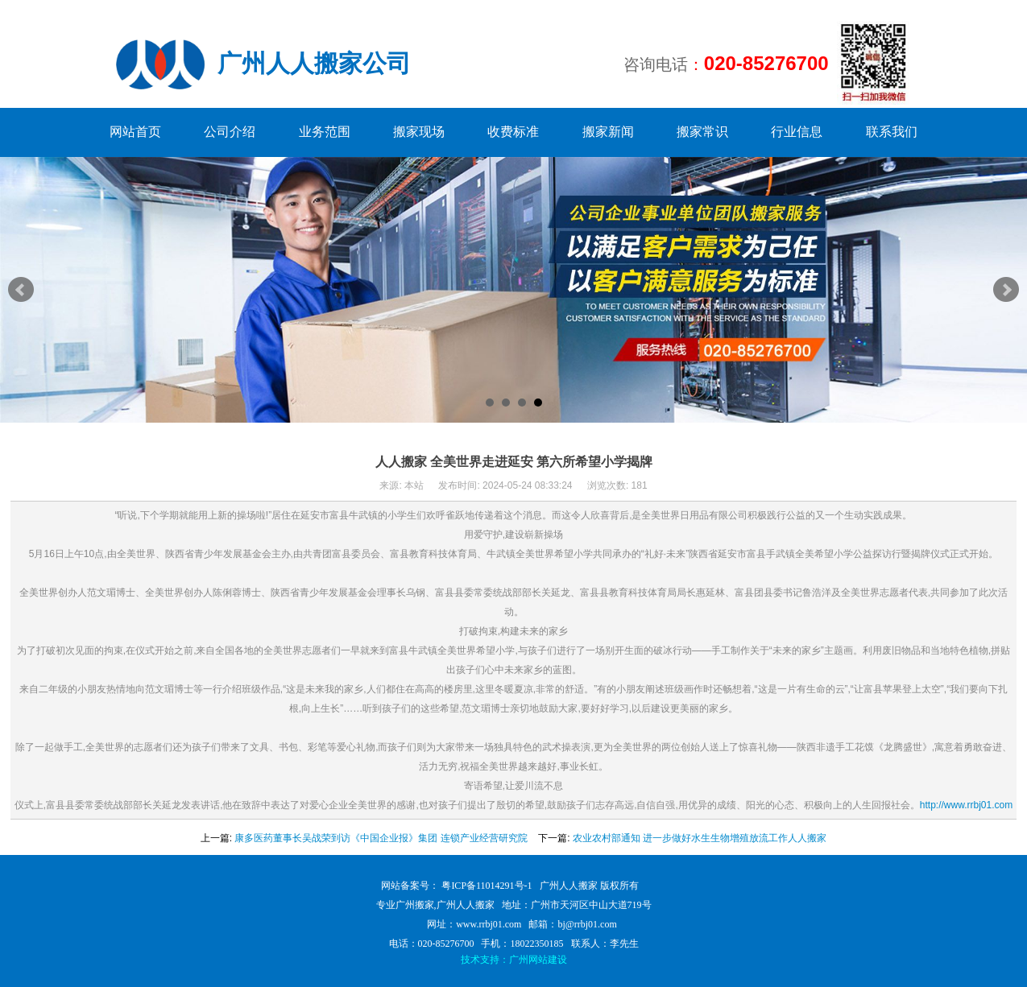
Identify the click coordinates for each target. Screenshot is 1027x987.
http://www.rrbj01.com (966, 805)
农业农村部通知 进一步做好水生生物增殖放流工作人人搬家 (699, 838)
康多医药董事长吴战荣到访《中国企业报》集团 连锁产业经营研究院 (380, 838)
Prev (21, 290)
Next (1006, 290)
